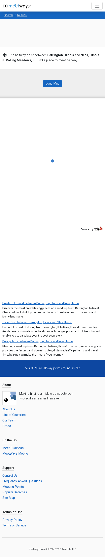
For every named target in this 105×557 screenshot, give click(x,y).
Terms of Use (12, 512)
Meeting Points (13, 487)
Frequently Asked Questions (22, 481)
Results (22, 15)
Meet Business (13, 448)
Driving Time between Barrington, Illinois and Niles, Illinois (37, 341)
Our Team (9, 420)
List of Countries (14, 415)
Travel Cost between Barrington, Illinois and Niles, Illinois (37, 322)
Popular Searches (14, 492)
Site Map (8, 498)
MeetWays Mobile (15, 453)
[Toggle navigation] (97, 6)
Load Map (52, 83)
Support (8, 468)
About (6, 385)
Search (8, 15)
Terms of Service (14, 525)
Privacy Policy (12, 520)
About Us (8, 409)
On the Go (9, 440)
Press (6, 426)
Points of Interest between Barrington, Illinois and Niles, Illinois (40, 303)
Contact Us (10, 475)
